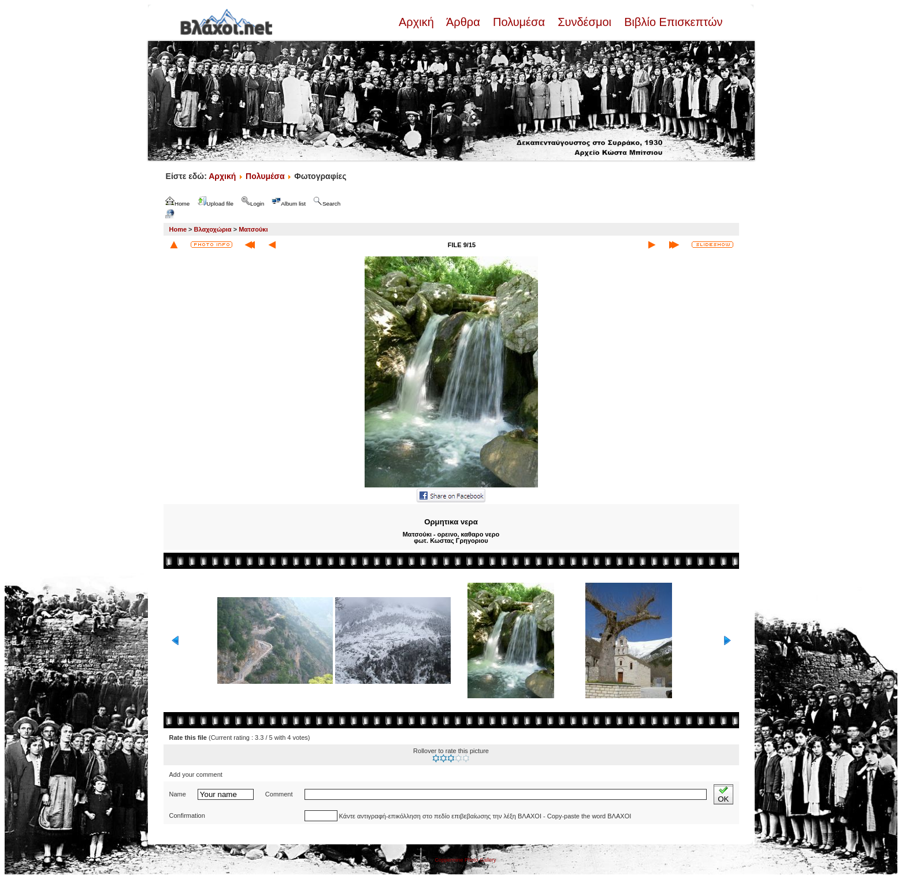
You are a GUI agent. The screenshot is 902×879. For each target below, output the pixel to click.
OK (723, 794)
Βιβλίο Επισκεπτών (672, 22)
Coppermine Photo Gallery (465, 860)
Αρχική (418, 22)
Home (178, 229)
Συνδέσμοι (585, 22)
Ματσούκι (253, 229)
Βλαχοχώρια (213, 229)
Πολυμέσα (518, 22)
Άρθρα (463, 22)
